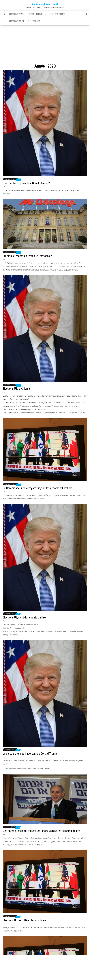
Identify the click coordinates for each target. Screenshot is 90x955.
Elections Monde (16, 21)
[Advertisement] (45, 42)
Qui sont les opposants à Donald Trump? (26, 183)
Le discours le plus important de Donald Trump (30, 753)
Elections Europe (58, 14)
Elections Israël (17, 14)
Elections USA (34, 21)
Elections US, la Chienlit (16, 388)
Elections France (37, 14)
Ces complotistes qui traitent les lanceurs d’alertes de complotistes (41, 831)
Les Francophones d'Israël (45, 4)
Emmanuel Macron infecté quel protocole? (27, 256)
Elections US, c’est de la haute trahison (25, 617)
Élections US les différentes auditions (24, 920)
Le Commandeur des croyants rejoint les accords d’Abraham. (38, 488)
